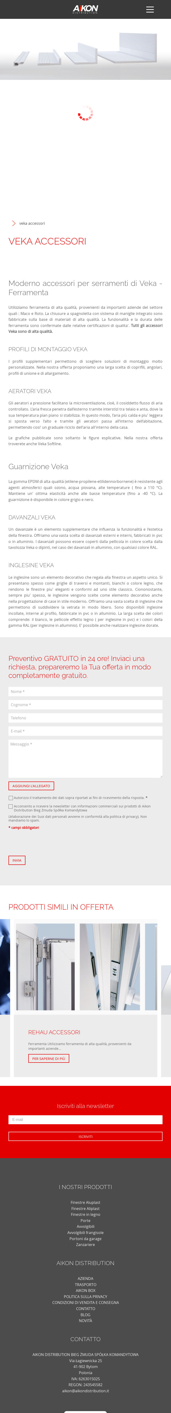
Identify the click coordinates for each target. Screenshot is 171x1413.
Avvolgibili (85, 1226)
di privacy (130, 816)
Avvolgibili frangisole (85, 1232)
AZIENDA (85, 1278)
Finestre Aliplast (85, 1208)
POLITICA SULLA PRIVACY (85, 1296)
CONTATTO (85, 1308)
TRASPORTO (85, 1284)
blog (85, 1314)
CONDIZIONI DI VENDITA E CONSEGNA (85, 1302)
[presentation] (44, 843)
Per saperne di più (48, 1058)
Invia (16, 860)
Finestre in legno (85, 1214)
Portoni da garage (85, 1238)
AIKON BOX (85, 1290)
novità (85, 1320)
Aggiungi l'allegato (31, 785)
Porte (85, 1220)
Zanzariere (85, 1244)
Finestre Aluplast (85, 1202)
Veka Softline (49, 443)
